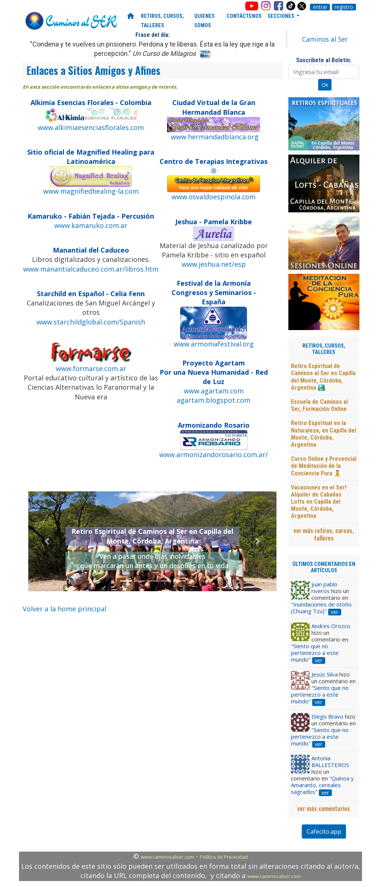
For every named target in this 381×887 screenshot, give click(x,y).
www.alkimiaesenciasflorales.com (91, 127)
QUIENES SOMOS (204, 21)
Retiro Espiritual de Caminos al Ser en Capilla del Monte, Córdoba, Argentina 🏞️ (323, 376)
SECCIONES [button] (281, 16)
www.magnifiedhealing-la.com (91, 191)
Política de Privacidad (224, 856)
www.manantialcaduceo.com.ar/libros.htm (91, 268)
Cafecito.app (324, 831)
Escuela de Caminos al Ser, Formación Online (319, 405)
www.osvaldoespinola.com (214, 196)
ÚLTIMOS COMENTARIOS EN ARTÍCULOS (323, 567)
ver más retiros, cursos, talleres (324, 534)
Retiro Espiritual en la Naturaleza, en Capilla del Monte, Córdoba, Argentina (323, 433)
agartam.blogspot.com (213, 400)
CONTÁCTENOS (244, 16)
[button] (46, 541)
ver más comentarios (323, 808)
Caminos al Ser (325, 39)
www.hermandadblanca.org (215, 136)
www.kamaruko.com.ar (90, 225)
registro (343, 7)
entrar (320, 7)
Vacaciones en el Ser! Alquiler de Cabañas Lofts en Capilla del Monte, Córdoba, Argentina (318, 502)
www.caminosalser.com (167, 856)
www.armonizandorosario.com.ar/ (213, 454)
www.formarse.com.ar (91, 368)
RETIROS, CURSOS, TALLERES (162, 21)
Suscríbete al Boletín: (323, 60)
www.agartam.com (214, 390)
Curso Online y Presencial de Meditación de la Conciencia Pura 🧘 (323, 465)
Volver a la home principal (64, 608)
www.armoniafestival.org (214, 343)
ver (334, 612)
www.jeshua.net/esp (214, 264)
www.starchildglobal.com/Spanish (90, 321)
